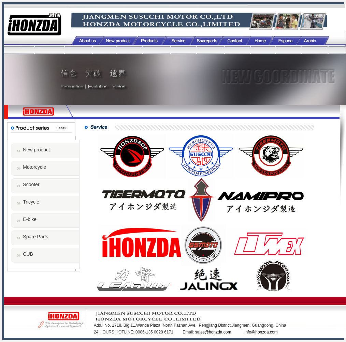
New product (36, 149)
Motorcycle (34, 167)
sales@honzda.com (213, 332)
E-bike (30, 219)
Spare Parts (35, 236)
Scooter (31, 184)
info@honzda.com (261, 332)
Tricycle (31, 202)
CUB (28, 254)
